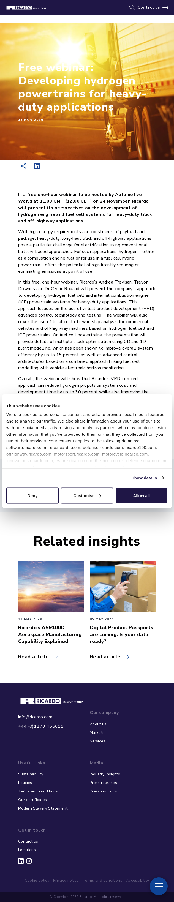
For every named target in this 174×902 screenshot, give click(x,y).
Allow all (141, 495)
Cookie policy (37, 880)
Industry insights (105, 774)
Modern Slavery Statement (42, 808)
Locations (27, 849)
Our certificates (32, 799)
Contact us (149, 7)
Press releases (103, 782)
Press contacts (103, 791)
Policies (25, 782)
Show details (144, 478)
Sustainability (30, 774)
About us (98, 724)
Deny (33, 495)
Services (97, 741)
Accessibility (137, 880)
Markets (97, 732)
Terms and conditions (38, 791)
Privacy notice (66, 880)
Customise (87, 495)
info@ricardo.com (35, 717)
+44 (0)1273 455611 (41, 726)
